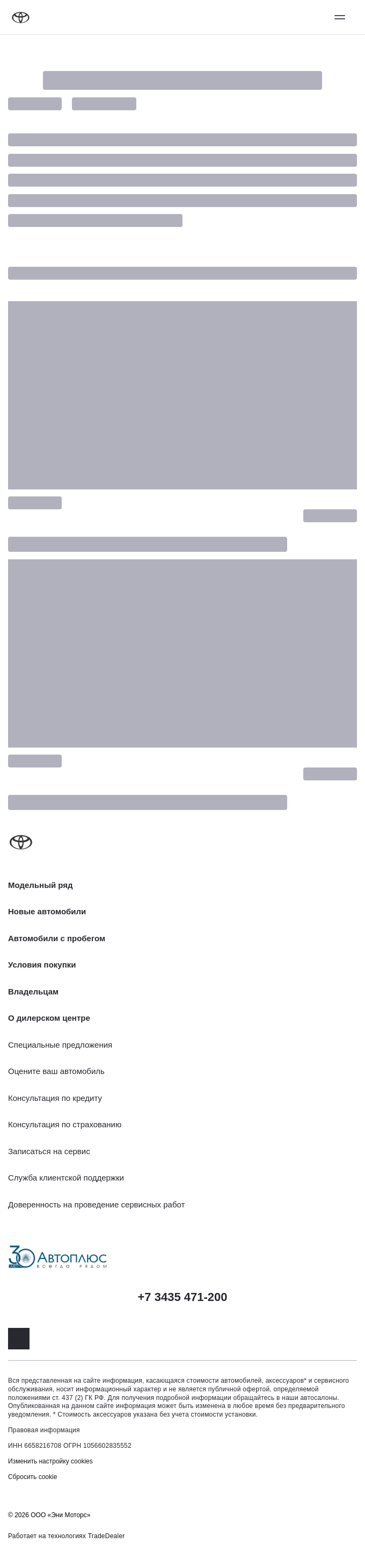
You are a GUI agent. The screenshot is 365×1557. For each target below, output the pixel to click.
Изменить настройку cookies (50, 1461)
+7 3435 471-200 (183, 1297)
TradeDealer (106, 1536)
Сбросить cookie (32, 1477)
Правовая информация (44, 1430)
